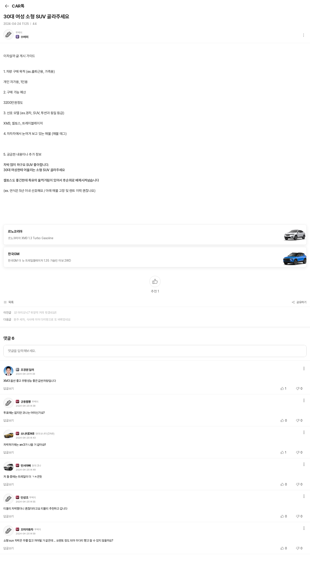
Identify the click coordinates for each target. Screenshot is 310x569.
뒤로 (7, 6)
